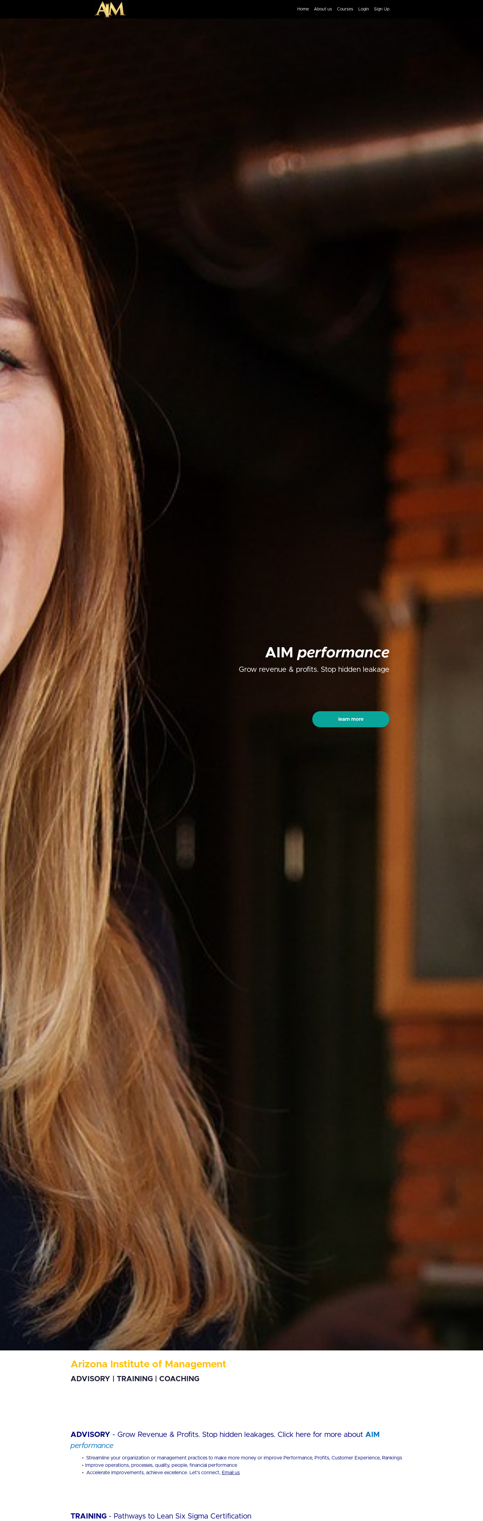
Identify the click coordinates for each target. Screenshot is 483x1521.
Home (303, 9)
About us (323, 9)
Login (363, 9)
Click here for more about (321, 1434)
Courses (345, 9)
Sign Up (381, 9)
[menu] (340, 9)
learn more (350, 719)
